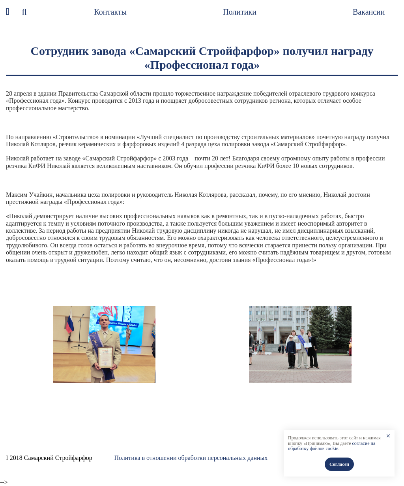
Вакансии (369, 12)
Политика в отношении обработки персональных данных (190, 457)
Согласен (339, 464)
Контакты (110, 12)
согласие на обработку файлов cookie (331, 446)
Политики (239, 12)
